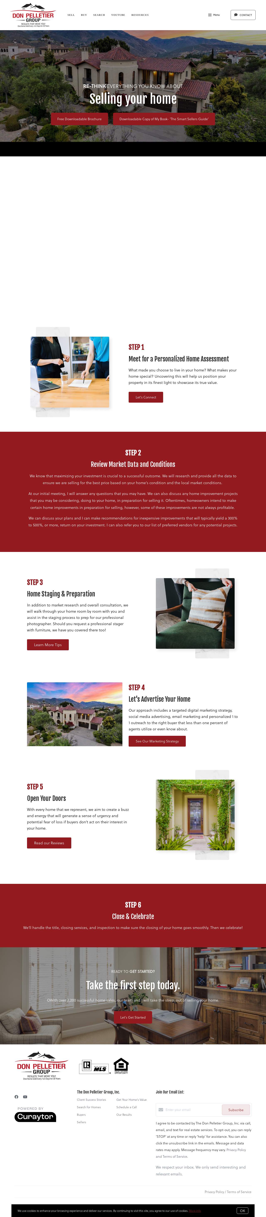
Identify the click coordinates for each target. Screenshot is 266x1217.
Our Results (124, 1114)
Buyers (81, 1114)
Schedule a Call (126, 1107)
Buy (84, 15)
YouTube (118, 15)
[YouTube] (25, 1097)
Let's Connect (146, 397)
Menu (214, 15)
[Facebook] (16, 1097)
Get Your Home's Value (131, 1099)
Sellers (81, 1122)
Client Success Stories (91, 1099)
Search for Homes (89, 1107)
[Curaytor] (35, 1120)
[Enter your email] (193, 1110)
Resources (140, 15)
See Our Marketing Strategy (157, 741)
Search (99, 15)
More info (195, 1211)
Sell (71, 15)
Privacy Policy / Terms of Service (228, 1191)
